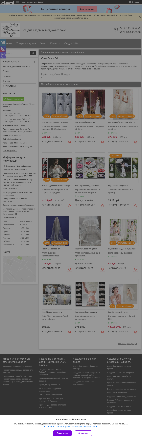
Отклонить (83, 433)
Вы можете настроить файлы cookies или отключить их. (70, 426)
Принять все (62, 433)
